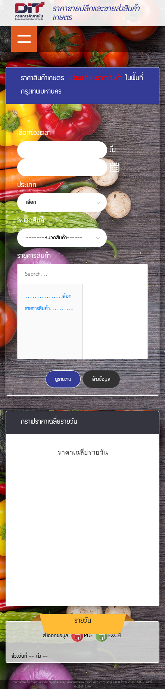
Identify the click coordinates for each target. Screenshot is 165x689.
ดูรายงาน (63, 378)
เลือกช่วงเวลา (34, 132)
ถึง (112, 149)
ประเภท (26, 184)
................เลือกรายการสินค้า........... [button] (49, 302)
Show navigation (24, 39)
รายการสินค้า (34, 255)
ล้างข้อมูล (101, 378)
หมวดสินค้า (32, 220)
